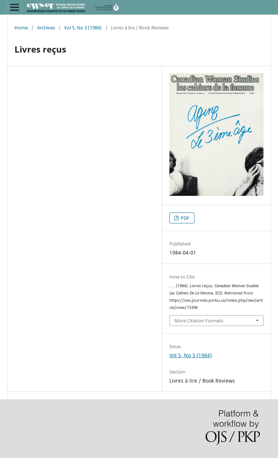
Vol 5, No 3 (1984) (83, 27)
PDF (184, 218)
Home (21, 27)
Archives (46, 27)
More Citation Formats (198, 320)
